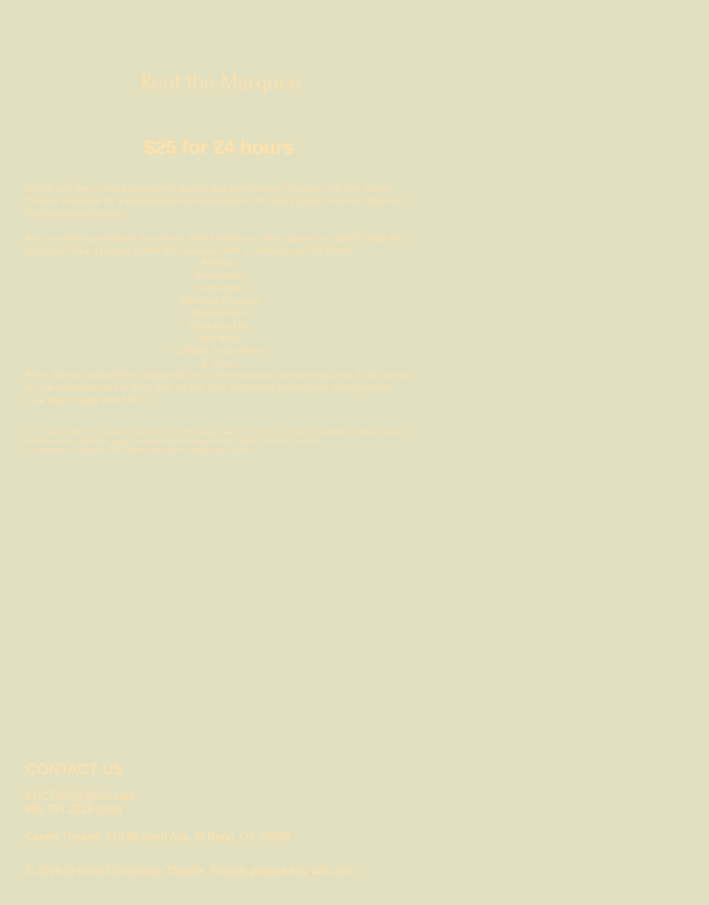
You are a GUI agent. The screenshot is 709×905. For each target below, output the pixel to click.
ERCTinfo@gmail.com (80, 796)
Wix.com (333, 871)
